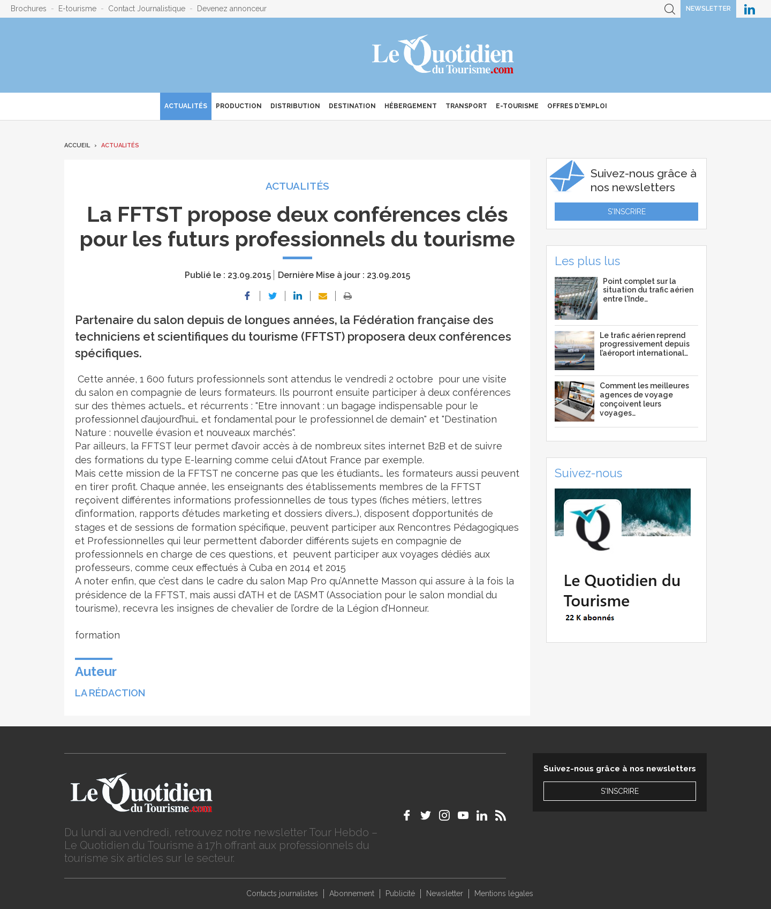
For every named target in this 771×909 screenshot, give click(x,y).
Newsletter (708, 8)
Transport (466, 106)
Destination (352, 106)
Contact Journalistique (146, 8)
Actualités (185, 106)
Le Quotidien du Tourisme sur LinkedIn (750, 9)
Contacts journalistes (282, 893)
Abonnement (351, 893)
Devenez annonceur (232, 8)
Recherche (670, 9)
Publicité (400, 893)
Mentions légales (503, 893)
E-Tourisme (517, 106)
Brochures (29, 8)
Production (239, 106)
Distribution (295, 106)
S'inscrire (627, 211)
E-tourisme (77, 8)
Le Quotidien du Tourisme (443, 55)
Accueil (77, 145)
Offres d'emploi (577, 106)
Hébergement (410, 106)
